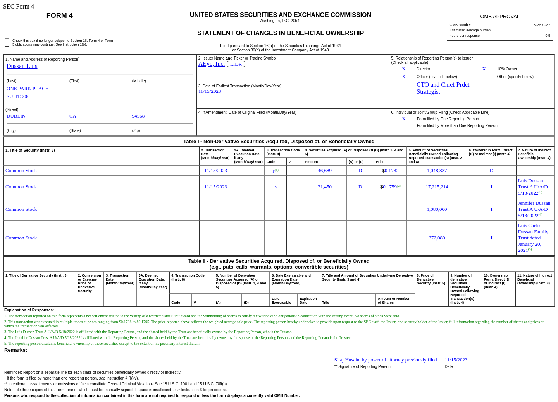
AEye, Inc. (211, 63)
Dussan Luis (22, 66)
